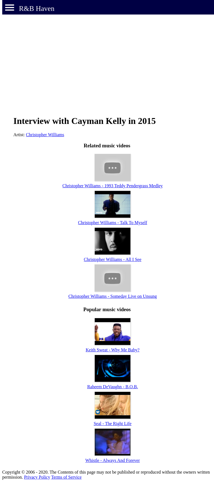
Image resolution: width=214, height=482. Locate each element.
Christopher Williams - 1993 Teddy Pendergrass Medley (112, 185)
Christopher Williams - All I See (113, 259)
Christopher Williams (45, 134)
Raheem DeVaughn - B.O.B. (112, 386)
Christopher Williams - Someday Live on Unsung (112, 296)
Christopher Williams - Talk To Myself (112, 222)
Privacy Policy (37, 477)
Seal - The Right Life (113, 423)
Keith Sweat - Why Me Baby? (113, 349)
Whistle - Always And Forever (112, 460)
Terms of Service (66, 477)
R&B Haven (36, 8)
